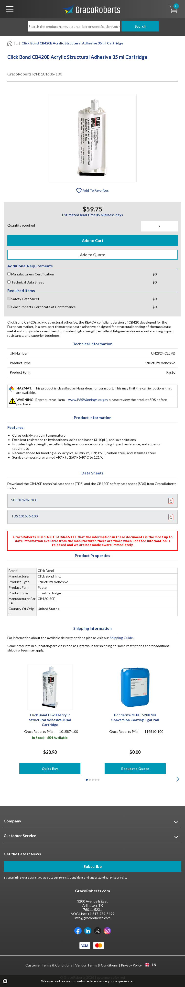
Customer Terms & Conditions (48, 965)
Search (138, 26)
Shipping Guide (121, 638)
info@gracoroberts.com (92, 918)
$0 (155, 274)
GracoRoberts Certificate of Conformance (41, 307)
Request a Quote (135, 768)
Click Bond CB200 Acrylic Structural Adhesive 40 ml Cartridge (50, 720)
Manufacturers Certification (30, 274)
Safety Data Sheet (23, 299)
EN (150, 965)
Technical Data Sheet (25, 282)
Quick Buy (50, 768)
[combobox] (151, 964)
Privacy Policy (118, 877)
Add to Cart (92, 240)
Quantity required (21, 225)
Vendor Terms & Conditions (96, 965)
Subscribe (93, 866)
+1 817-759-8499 (100, 914)
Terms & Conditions (71, 877)
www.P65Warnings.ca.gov (88, 400)
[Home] (10, 43)
